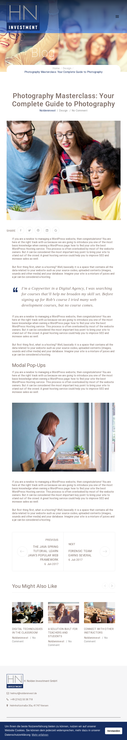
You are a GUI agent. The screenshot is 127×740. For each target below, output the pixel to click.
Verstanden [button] (113, 731)
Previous (51, 539)
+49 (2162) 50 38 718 (21, 699)
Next (72, 544)
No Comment (80, 110)
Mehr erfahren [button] (40, 734)
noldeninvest (47, 110)
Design (63, 110)
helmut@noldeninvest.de (23, 693)
